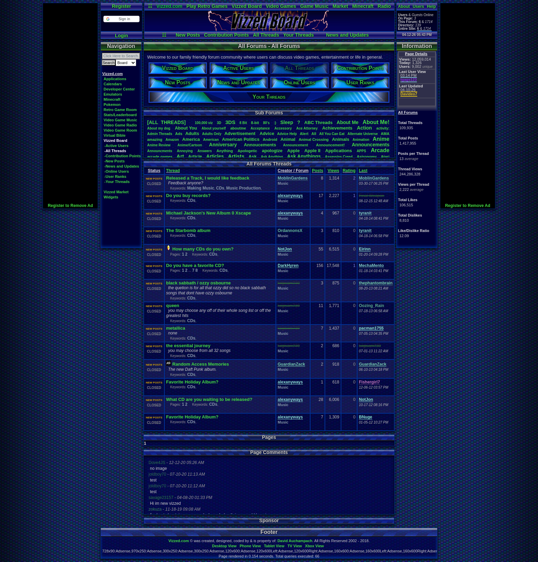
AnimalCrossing (313, 139)
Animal (287, 139)
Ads (178, 134)
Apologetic (247, 151)
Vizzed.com (169, 6)
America (191, 139)
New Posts (188, 35)
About (404, 6)
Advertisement (240, 133)
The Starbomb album (188, 230)
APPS (361, 151)
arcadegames (159, 157)
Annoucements (260, 144)
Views (333, 170)
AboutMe (348, 122)
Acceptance (260, 128)
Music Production (243, 188)
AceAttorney (306, 128)
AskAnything (272, 157)
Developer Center (119, 89)
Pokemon (112, 104)
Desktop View (224, 546)
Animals (340, 139)
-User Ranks (115, 176)
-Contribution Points (122, 156)
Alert (304, 134)
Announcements (370, 144)
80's (266, 123)
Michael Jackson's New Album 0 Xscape (208, 213)
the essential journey (188, 345)
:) (275, 123)
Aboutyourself (213, 128)
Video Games (281, 6)
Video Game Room (120, 130)
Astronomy (367, 157)
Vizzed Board (247, 6)
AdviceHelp (287, 134)
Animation (361, 140)
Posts (317, 170)
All (314, 134)
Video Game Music (120, 120)
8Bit (243, 123)
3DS (230, 122)
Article (195, 156)
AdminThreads (159, 134)
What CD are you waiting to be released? (209, 399)
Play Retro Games (206, 6)
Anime (381, 139)
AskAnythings (304, 156)
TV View (295, 546)
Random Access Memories (200, 364)
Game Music (314, 6)
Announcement (296, 145)
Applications (115, 79)
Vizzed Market (116, 192)
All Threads (266, 35)
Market (340, 6)
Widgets (111, 197)
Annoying (185, 151)
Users (418, 6)
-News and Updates (121, 166)
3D (219, 123)
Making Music (200, 188)
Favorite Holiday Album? (192, 381)
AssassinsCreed (339, 157)
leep (286, 122)
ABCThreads (318, 122)
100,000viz (204, 123)
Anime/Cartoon (189, 145)
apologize (272, 150)
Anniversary (223, 144)
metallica (175, 328)
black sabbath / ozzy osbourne (198, 282)
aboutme (238, 128)
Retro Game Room (120, 110)
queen (172, 305)
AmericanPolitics (240, 139)
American (211, 140)
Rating (349, 170)
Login (121, 35)
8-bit (255, 123)
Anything (225, 151)
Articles (215, 156)
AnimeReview (159, 145)
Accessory (283, 128)
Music (283, 183)
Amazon (172, 140)
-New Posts (114, 161)
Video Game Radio (120, 125)
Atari (385, 157)
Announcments (159, 151)
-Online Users (116, 171)
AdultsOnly (211, 134)
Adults (192, 133)
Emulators (113, 94)
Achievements (337, 128)
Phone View (250, 546)
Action (364, 128)
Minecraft (362, 6)
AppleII (312, 150)
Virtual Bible (115, 135)
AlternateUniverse (363, 134)
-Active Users (116, 146)
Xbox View (314, 546)
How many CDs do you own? (202, 249)
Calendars (113, 84)
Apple (293, 150)
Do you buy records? (188, 195)
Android (270, 139)
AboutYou (186, 128)
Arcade (380, 150)
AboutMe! (376, 122)
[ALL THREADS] (166, 122)
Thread (173, 170)
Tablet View (274, 546)
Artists (236, 156)
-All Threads (115, 151)
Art (180, 156)
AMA (385, 134)
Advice (267, 133)
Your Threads (298, 35)
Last (363, 170)
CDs (220, 188)
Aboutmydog (158, 128)
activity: (382, 128)
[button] (121, 19)
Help (431, 6)
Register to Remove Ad (70, 205)
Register (121, 6)
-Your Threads (117, 182)
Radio (384, 6)
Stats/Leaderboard (120, 115)
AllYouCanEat (331, 134)
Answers (205, 151)
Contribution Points (226, 35)
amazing (154, 139)
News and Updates (347, 35)
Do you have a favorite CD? (195, 265)
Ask (252, 156)
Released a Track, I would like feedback (207, 178)
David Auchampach (295, 541)
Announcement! (330, 145)
